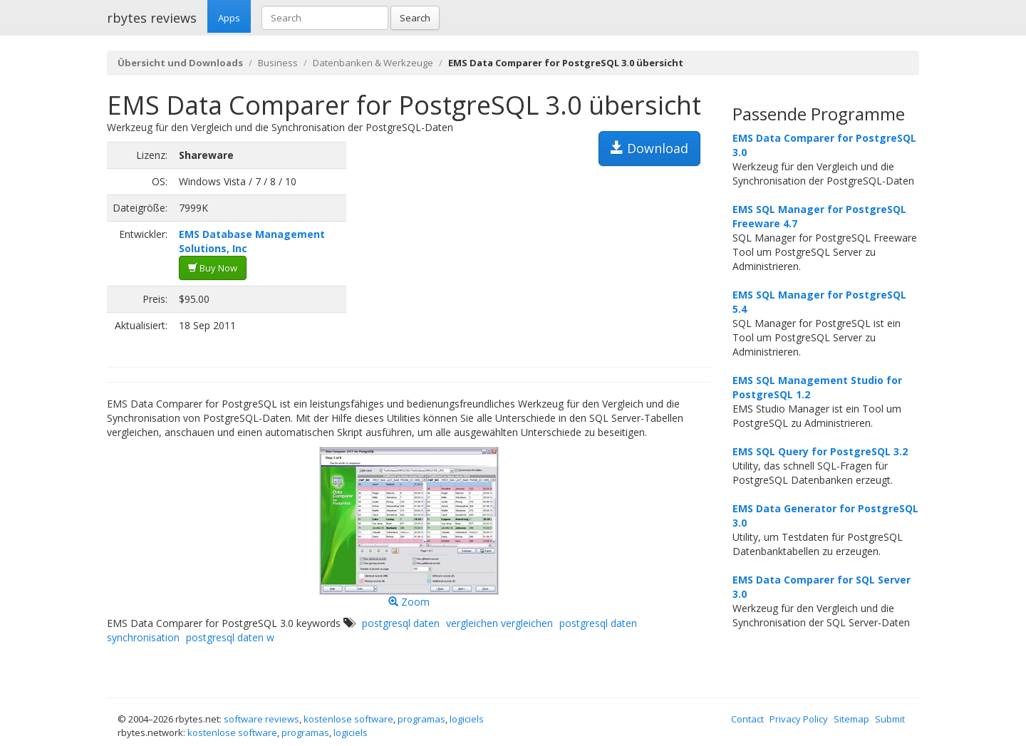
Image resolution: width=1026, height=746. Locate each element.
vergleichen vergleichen (499, 623)
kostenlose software (348, 719)
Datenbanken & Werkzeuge (373, 62)
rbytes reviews (152, 17)
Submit (890, 719)
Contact (747, 719)
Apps (229, 17)
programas (421, 719)
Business (278, 62)
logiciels (467, 719)
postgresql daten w (230, 637)
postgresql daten (401, 623)
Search (415, 17)
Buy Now (212, 267)
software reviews (261, 719)
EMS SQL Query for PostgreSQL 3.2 (820, 451)
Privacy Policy (799, 719)
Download (649, 148)
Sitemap (851, 719)
